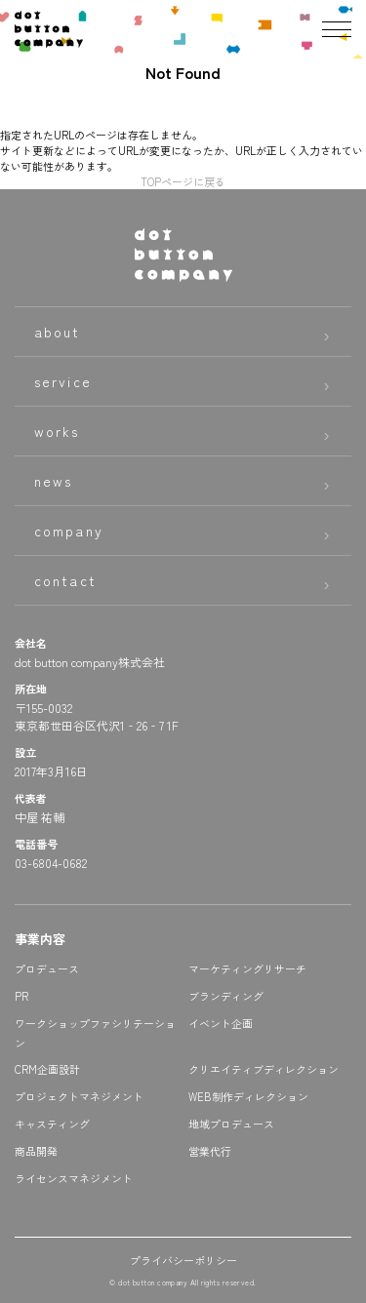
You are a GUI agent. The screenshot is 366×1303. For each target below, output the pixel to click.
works (57, 431)
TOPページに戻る (183, 181)
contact (65, 580)
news (53, 481)
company (68, 530)
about (57, 331)
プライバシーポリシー (183, 1260)
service (63, 381)
